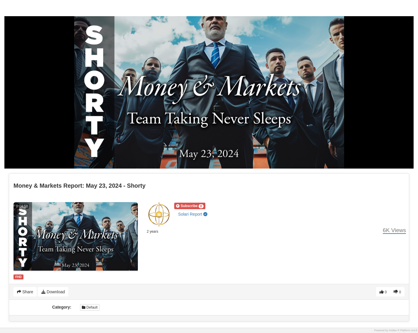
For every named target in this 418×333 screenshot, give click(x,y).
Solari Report (192, 214)
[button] (189, 206)
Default (89, 307)
